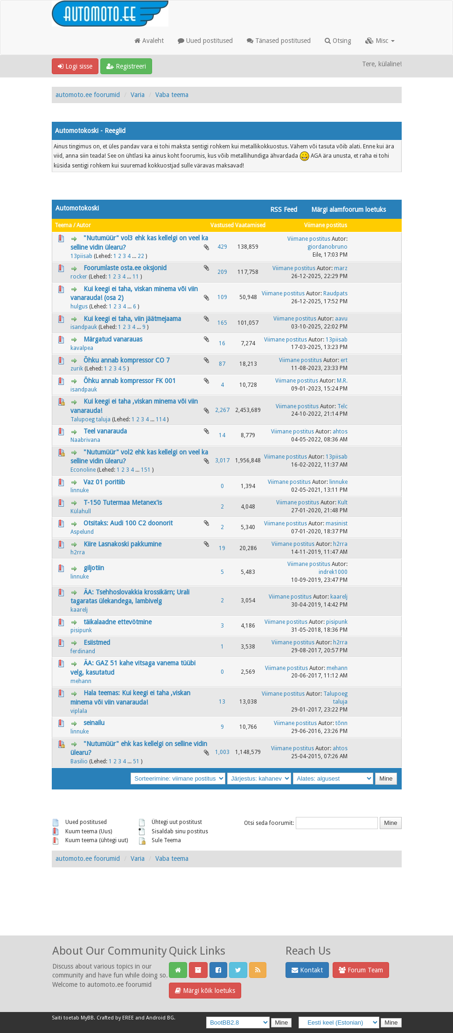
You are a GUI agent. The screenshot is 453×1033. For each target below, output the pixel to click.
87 (222, 364)
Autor (84, 225)
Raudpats (335, 293)
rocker (78, 276)
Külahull (80, 511)
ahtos (340, 431)
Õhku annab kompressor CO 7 (127, 360)
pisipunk (81, 630)
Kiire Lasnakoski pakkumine (122, 544)
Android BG (160, 1018)
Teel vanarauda (105, 431)
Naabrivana (85, 440)
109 (222, 297)
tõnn (341, 723)
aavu (341, 318)
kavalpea (81, 348)
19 (222, 548)
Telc (342, 406)
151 (146, 470)
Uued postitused (205, 40)
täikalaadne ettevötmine (118, 622)
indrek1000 (333, 572)
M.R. (342, 380)
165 (222, 323)
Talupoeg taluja (90, 419)
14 (222, 435)
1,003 (222, 752)
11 (135, 276)
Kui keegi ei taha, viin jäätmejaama (132, 318)
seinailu (94, 722)
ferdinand (82, 651)
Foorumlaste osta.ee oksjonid (125, 268)
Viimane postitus (325, 225)
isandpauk (83, 327)
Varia (138, 94)
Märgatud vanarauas (113, 339)
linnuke (79, 490)
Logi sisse (75, 66)
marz (341, 268)
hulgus (79, 306)
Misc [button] (380, 40)
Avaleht (149, 40)
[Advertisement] (227, 912)
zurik (76, 368)
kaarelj (79, 610)
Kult (343, 502)
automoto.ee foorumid (88, 94)
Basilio (79, 761)
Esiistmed (97, 642)
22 (141, 256)
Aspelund (82, 532)
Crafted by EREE (115, 1018)
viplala (78, 711)
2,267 (222, 410)
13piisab (81, 256)
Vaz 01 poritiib (104, 482)
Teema (63, 225)
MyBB (87, 1018)
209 (222, 272)
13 (222, 701)
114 (161, 419)
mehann (80, 681)
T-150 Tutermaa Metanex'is (123, 502)
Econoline (83, 470)
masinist (337, 523)
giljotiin (94, 568)
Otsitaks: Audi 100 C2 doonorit (128, 523)
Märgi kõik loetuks (205, 990)
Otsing (338, 40)
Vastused (222, 225)
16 (222, 343)
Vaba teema (171, 94)
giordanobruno (327, 247)
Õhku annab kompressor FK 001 (130, 380)
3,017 (222, 460)
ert (344, 360)
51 (136, 761)
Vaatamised (250, 225)
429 (222, 247)
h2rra (77, 552)
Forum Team (361, 970)
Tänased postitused (279, 40)
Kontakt (307, 970)
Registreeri (126, 66)
